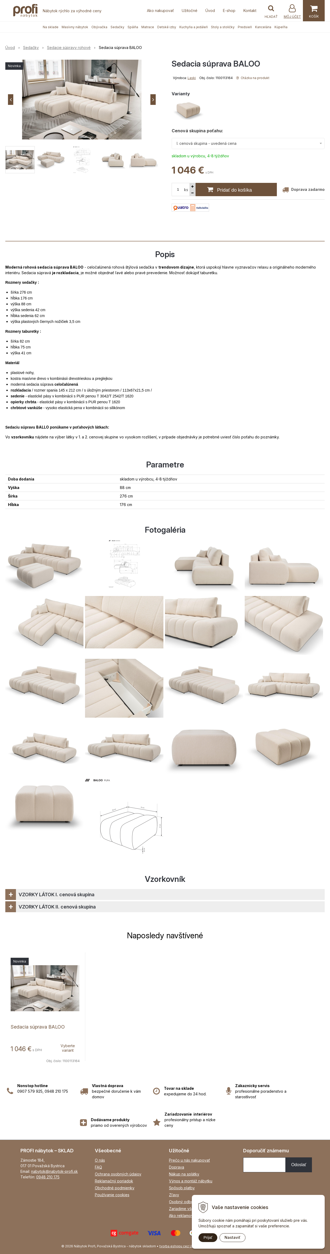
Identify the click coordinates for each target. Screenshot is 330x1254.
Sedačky (117, 27)
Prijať (208, 1237)
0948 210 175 (48, 1177)
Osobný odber (182, 1201)
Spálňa (133, 27)
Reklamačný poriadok (114, 1181)
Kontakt (249, 10)
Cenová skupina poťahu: (197, 130)
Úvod (210, 10)
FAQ (98, 1167)
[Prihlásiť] (292, 11)
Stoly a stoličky (223, 27)
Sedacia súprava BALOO (38, 1027)
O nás (100, 1160)
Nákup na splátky (184, 1174)
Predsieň (245, 27)
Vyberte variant (68, 1047)
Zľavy (174, 1195)
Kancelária (263, 27)
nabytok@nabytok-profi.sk (54, 1171)
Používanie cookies (112, 1195)
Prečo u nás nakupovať (189, 1160)
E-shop (229, 10)
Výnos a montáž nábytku (190, 1181)
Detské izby (166, 27)
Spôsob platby (182, 1188)
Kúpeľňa (280, 27)
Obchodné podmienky (114, 1188)
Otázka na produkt (252, 78)
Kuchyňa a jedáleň (193, 27)
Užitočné (189, 10)
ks (186, 189)
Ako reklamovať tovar (188, 1215)
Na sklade (50, 27)
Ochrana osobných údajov (118, 1174)
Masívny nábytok (75, 27)
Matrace (147, 27)
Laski (192, 78)
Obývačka (99, 27)
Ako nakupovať (160, 10)
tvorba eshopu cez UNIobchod (183, 1246)
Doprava (176, 1167)
